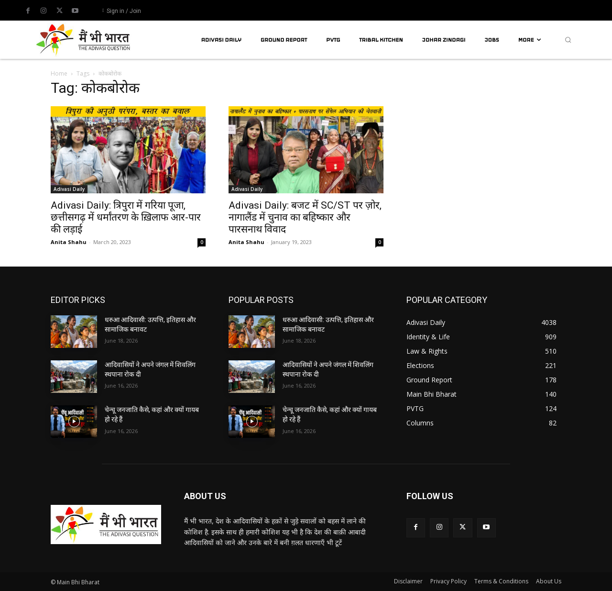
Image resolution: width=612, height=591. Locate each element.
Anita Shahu (69, 241)
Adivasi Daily (69, 189)
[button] (568, 40)
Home (59, 73)
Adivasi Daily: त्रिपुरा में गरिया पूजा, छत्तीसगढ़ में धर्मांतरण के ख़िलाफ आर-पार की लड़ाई (126, 217)
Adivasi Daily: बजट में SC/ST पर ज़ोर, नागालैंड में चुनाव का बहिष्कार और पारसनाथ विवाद (305, 217)
